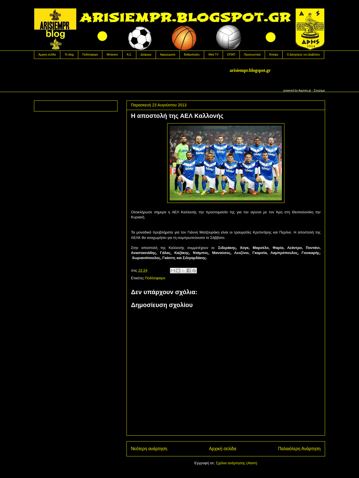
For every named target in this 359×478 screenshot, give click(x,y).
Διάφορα (146, 54)
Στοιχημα (319, 90)
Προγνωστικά (252, 54)
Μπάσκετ (112, 54)
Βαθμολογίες (192, 54)
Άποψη (273, 54)
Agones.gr (304, 90)
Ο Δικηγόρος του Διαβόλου (303, 54)
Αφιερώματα (167, 54)
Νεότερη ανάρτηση (149, 448)
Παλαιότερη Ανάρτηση (299, 448)
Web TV (213, 54)
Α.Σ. (129, 54)
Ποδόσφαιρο (90, 54)
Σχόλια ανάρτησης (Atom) (236, 463)
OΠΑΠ (231, 54)
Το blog (69, 54)
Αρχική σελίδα (47, 54)
